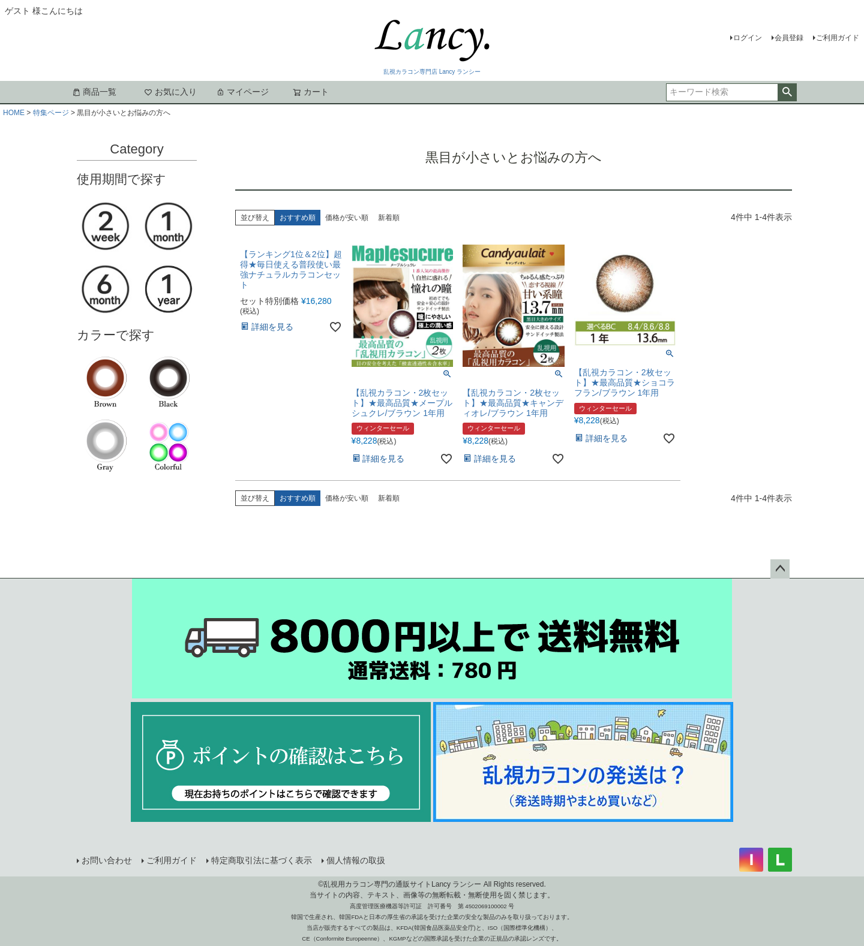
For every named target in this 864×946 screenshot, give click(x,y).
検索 (787, 92)
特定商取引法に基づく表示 (261, 860)
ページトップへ (780, 569)
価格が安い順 (346, 217)
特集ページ (51, 113)
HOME (14, 113)
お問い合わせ (107, 860)
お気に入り (170, 92)
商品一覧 (94, 92)
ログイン (747, 38)
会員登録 (789, 38)
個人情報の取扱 (355, 860)
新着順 (389, 217)
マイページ (242, 92)
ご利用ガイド (837, 38)
